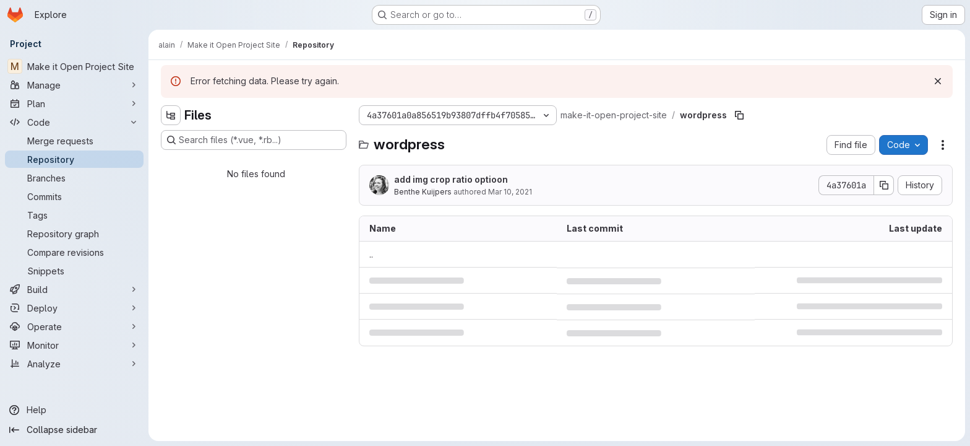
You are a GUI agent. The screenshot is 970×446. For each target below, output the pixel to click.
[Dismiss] (937, 81)
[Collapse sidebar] (74, 430)
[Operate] (74, 326)
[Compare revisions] (74, 252)
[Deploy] (74, 308)
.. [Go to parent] (371, 254)
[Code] (74, 122)
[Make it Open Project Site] (74, 66)
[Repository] (74, 159)
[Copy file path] (739, 115)
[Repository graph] (74, 233)
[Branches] (74, 177)
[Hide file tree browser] (171, 115)
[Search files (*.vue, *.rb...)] (253, 140)
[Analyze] (74, 363)
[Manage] (74, 85)
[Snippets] (74, 270)
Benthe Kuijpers (423, 191)
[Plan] (74, 103)
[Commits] (74, 196)
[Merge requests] (74, 140)
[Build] (74, 289)
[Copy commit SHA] (884, 185)
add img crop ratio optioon (451, 179)
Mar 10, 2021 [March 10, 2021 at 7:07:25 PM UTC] (510, 191)
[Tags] (74, 215)
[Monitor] (74, 345)
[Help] (74, 410)
